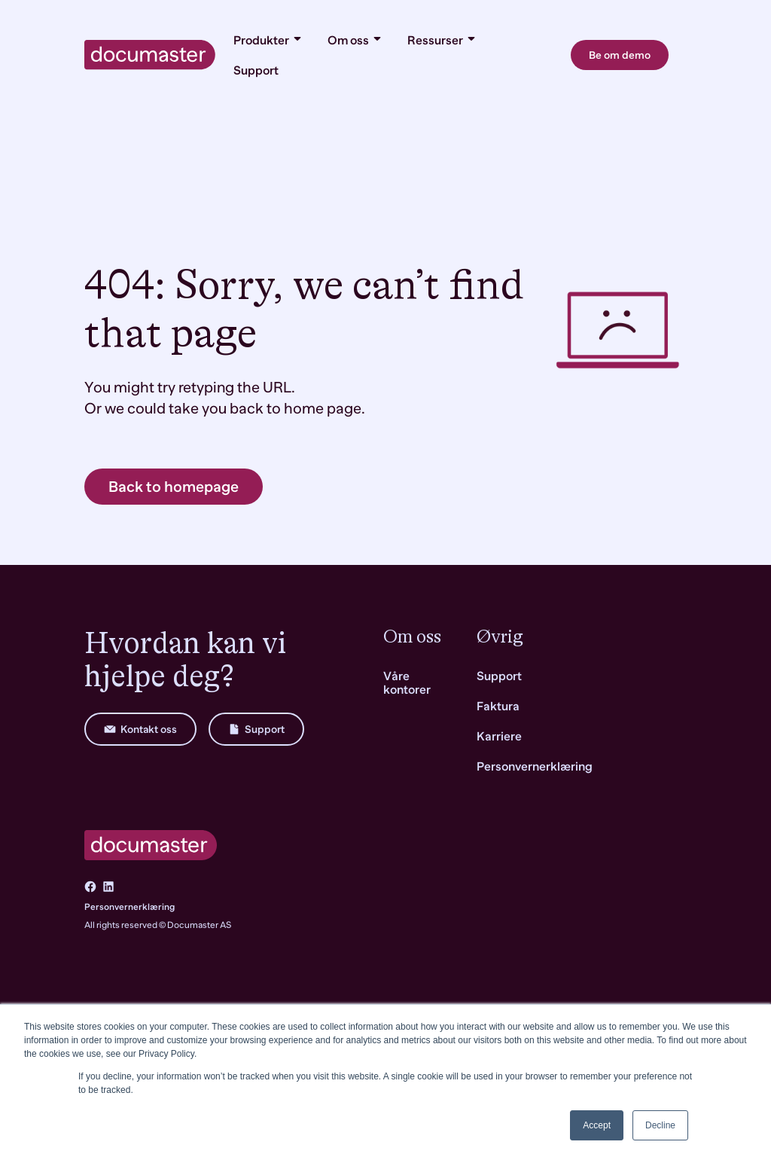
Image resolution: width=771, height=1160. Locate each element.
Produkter (268, 39)
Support (256, 71)
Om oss (355, 39)
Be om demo (620, 55)
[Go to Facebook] (90, 886)
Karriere (499, 736)
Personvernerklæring (129, 907)
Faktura (498, 706)
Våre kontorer (407, 683)
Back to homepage (173, 486)
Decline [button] (660, 1125)
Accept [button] (597, 1125)
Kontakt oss (140, 729)
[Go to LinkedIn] (108, 886)
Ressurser (442, 39)
